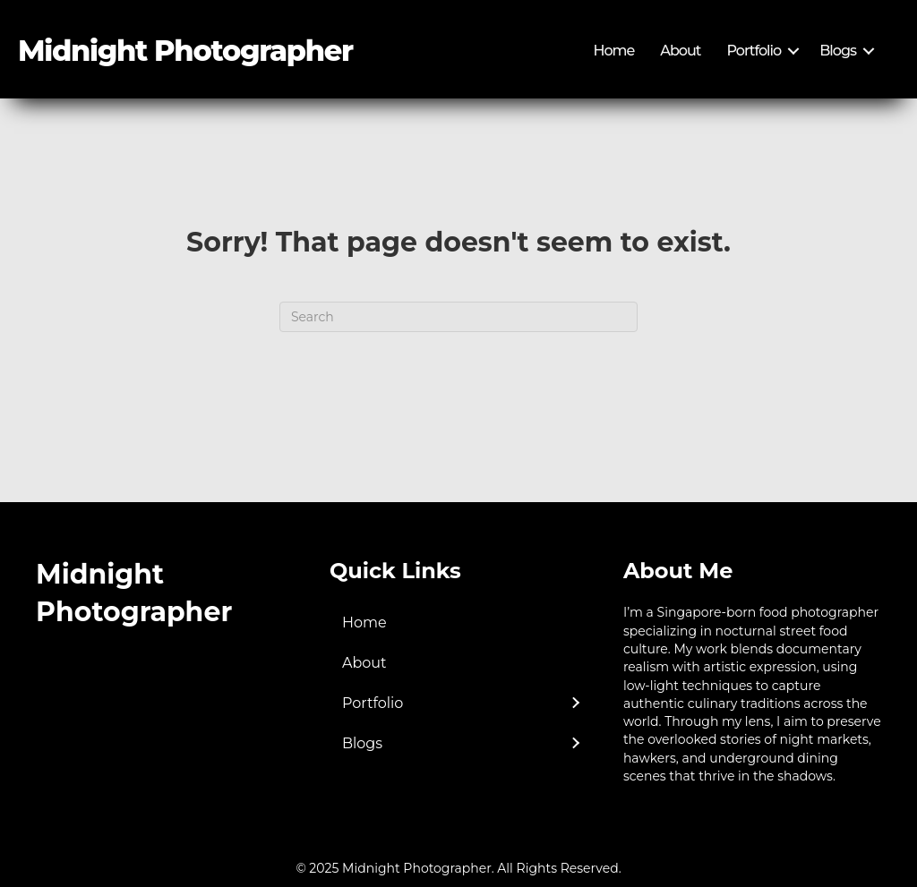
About (680, 50)
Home (613, 50)
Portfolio (754, 50)
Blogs (837, 50)
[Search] (458, 317)
